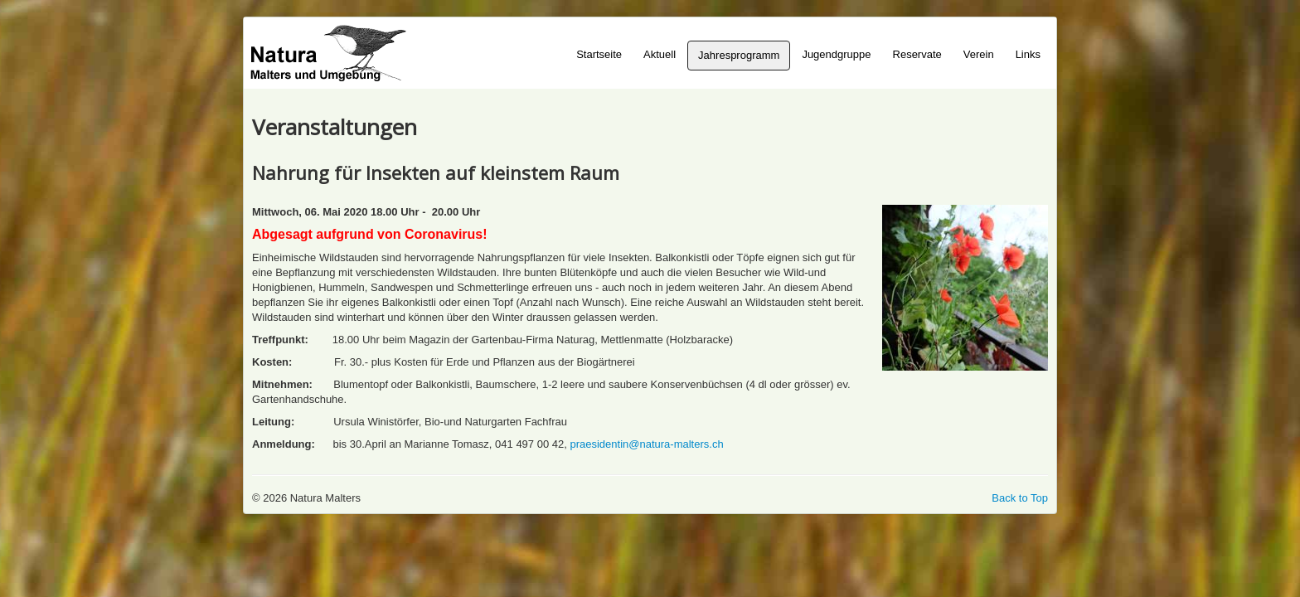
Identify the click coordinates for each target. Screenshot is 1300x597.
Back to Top (1020, 498)
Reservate (917, 54)
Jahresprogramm (738, 55)
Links (1028, 54)
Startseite (599, 54)
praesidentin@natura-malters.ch (646, 444)
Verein (978, 54)
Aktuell (659, 54)
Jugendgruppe (836, 54)
